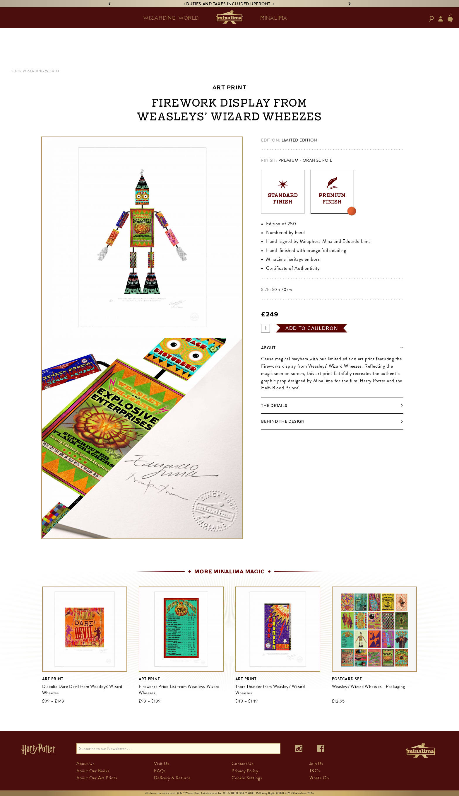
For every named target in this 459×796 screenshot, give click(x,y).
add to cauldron (311, 328)
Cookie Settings (247, 778)
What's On (319, 778)
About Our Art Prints (96, 778)
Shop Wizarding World (35, 71)
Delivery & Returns (172, 778)
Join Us (316, 763)
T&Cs (314, 771)
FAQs (159, 771)
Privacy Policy (245, 771)
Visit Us (161, 763)
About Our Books (92, 771)
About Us (85, 763)
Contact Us (243, 763)
